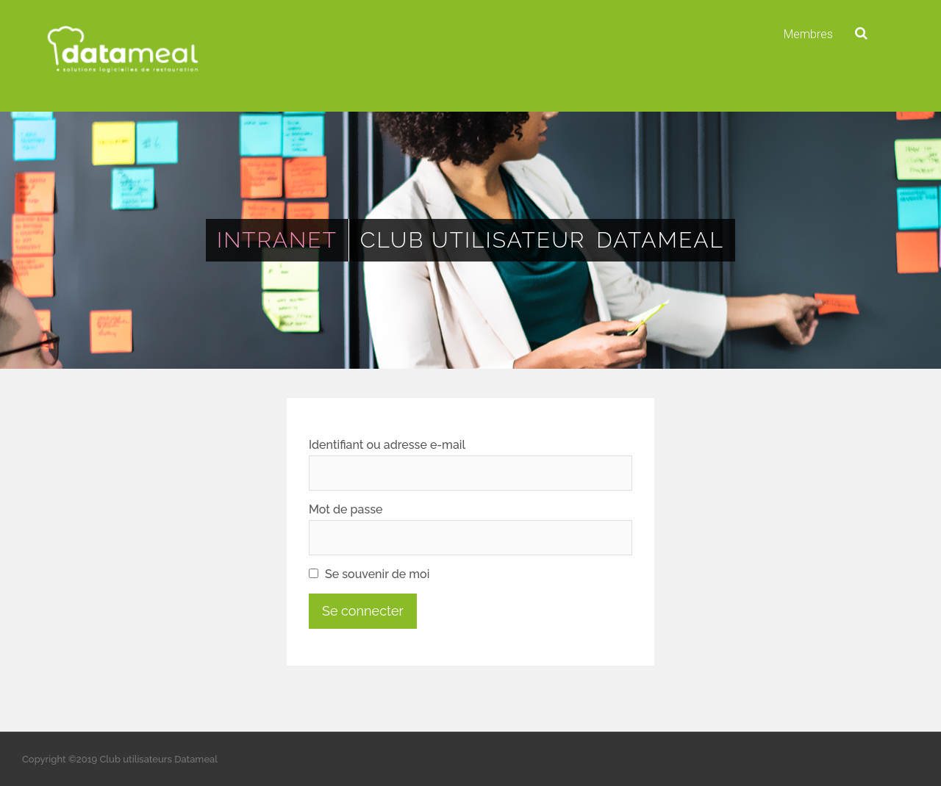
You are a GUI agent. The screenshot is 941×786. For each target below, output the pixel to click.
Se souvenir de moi (369, 574)
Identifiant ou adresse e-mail (387, 445)
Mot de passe (345, 509)
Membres (808, 34)
